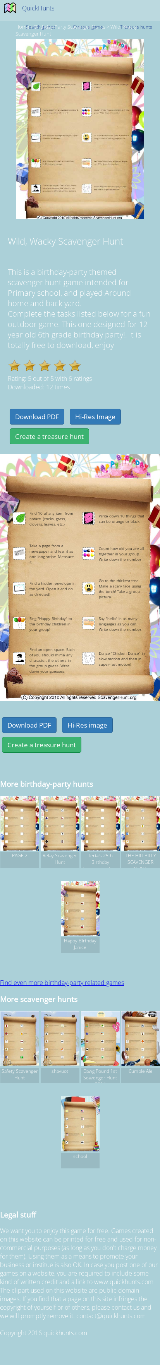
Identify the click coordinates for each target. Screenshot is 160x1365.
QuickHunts (38, 8)
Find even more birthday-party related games (62, 982)
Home (22, 26)
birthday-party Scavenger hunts (69, 26)
